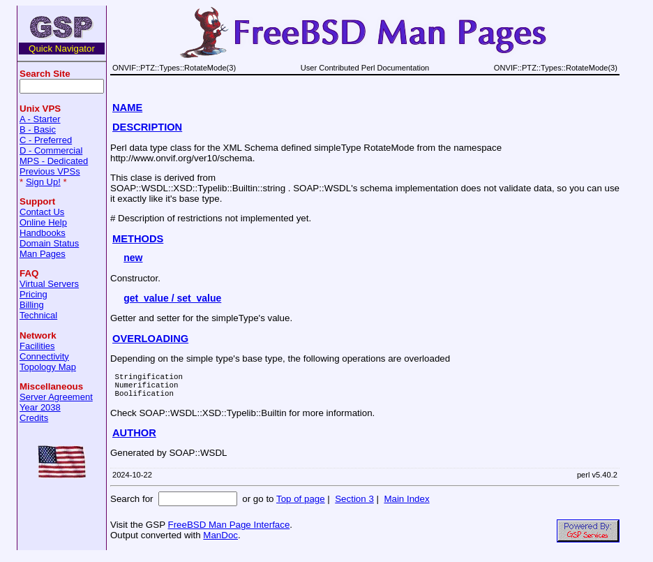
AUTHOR (134, 439)
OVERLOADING (150, 338)
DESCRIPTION (147, 127)
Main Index (406, 505)
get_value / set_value (172, 298)
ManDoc (220, 541)
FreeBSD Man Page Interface (228, 531)
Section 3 (354, 505)
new (132, 257)
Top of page (300, 505)
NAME (127, 107)
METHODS (137, 238)
